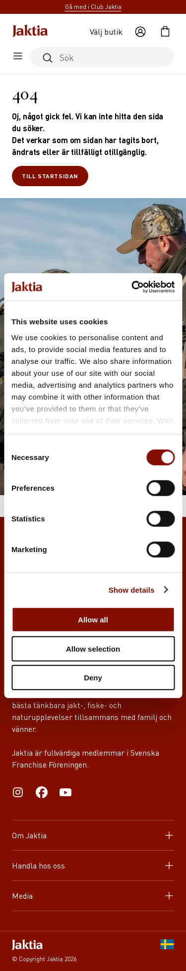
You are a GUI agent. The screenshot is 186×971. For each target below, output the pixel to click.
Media (93, 895)
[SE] (167, 951)
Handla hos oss (93, 865)
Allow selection (93, 648)
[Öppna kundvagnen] (165, 31)
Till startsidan (50, 176)
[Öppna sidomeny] (18, 57)
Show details (132, 589)
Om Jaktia (93, 835)
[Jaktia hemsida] (30, 31)
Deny (93, 677)
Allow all (93, 619)
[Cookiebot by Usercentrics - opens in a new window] (132, 286)
